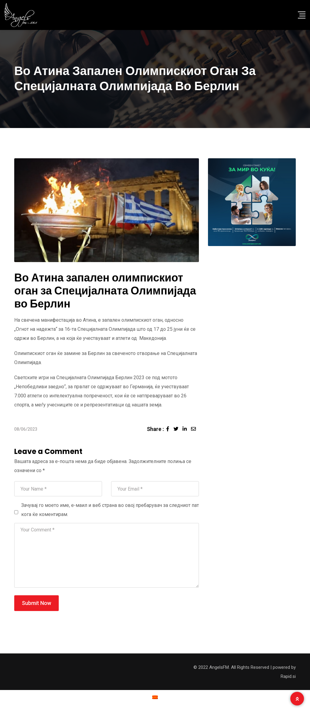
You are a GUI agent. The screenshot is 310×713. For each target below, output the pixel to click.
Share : (155, 429)
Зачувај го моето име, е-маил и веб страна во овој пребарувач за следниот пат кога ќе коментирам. (110, 509)
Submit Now (36, 603)
